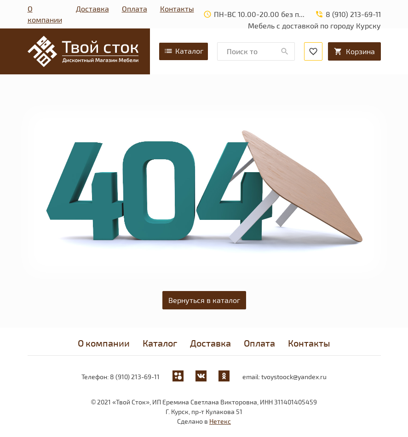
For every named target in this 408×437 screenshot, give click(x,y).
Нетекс (220, 421)
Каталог (183, 51)
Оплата (134, 8)
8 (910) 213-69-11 (135, 377)
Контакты (177, 8)
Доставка (92, 8)
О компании (45, 14)
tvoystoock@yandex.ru (294, 377)
